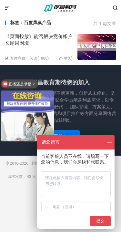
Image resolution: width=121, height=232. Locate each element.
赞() (66, 58)
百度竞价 (15, 58)
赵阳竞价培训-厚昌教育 (60, 8)
